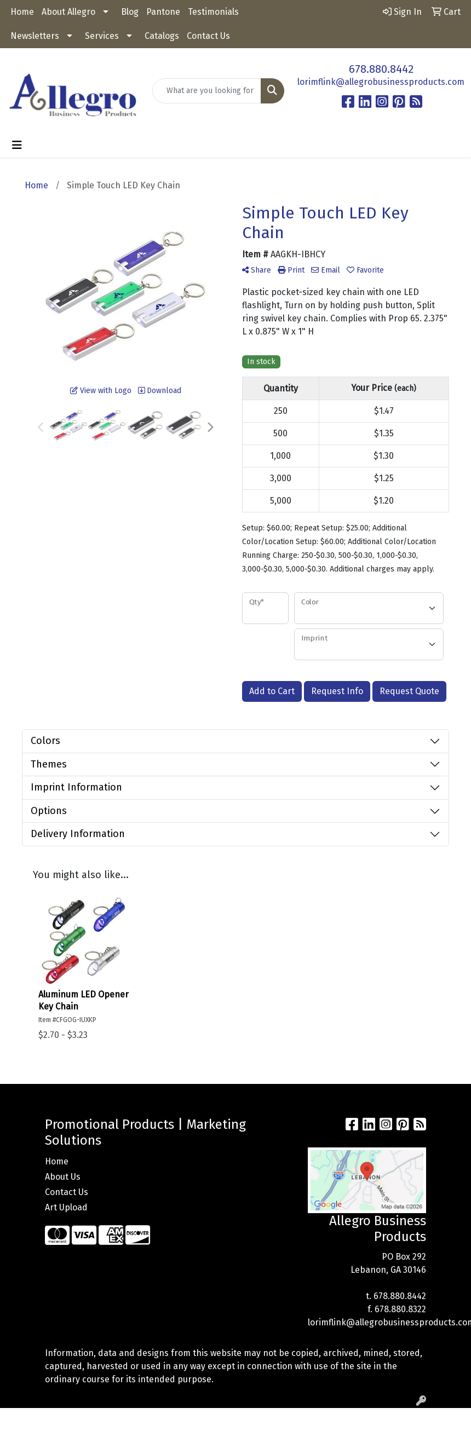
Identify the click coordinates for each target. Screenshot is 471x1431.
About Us (63, 1177)
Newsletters (34, 36)
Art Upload (66, 1207)
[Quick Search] (207, 90)
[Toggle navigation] (16, 145)
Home (22, 12)
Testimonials (213, 12)
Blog (130, 12)
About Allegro (68, 12)
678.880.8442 (381, 69)
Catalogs (162, 36)
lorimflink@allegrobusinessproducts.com (380, 82)
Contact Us (208, 36)
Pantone (163, 12)
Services (102, 36)
